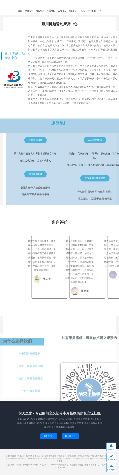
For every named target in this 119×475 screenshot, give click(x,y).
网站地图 (52, 457)
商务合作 (49, 437)
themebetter (39, 457)
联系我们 (70, 437)
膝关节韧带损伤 (55, 459)
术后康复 (51, 11)
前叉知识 (40, 11)
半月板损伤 (66, 459)
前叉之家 (59, 4)
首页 (20, 11)
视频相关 (62, 11)
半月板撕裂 (76, 459)
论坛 (83, 11)
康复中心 (73, 11)
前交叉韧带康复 (33, 459)
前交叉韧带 (72, 457)
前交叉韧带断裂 (20, 459)
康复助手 (29, 11)
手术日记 (92, 11)
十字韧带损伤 (101, 459)
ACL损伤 (44, 459)
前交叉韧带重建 (84, 457)
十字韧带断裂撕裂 (88, 459)
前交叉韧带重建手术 (99, 457)
